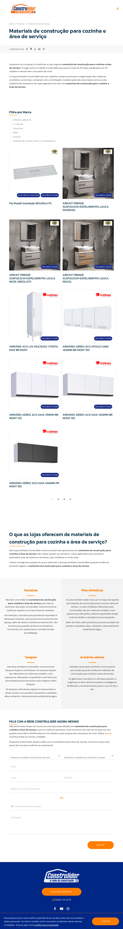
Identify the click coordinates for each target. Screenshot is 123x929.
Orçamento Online (50, 195)
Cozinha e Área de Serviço (39, 23)
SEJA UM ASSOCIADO (61, 891)
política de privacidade (47, 925)
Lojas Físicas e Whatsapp (28, 195)
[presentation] (33, 843)
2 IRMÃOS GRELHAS (22, 120)
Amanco (17, 136)
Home (11, 23)
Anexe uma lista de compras (26, 806)
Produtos (21, 23)
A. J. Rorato (18, 124)
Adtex (15, 132)
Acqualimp (18, 128)
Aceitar (105, 921)
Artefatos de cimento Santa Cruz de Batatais (34, 141)
